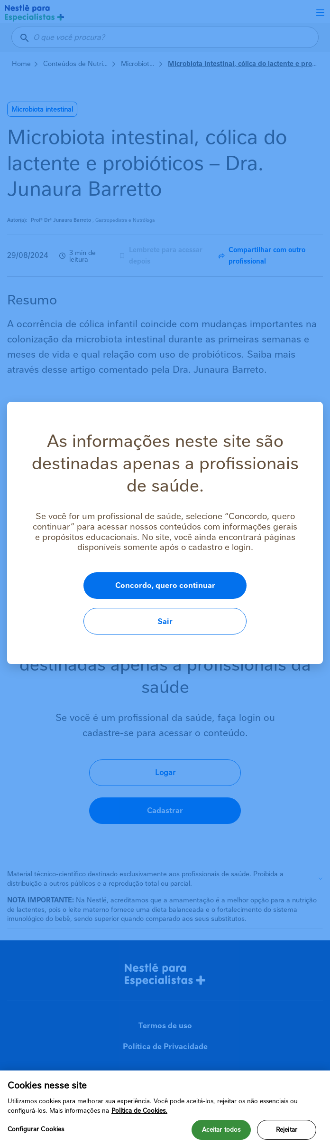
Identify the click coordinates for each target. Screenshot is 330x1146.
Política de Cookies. (139, 1111)
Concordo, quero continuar (129, 603)
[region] (165, 1108)
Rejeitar (286, 1130)
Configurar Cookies (36, 1129)
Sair (267, 603)
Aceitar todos (221, 1130)
